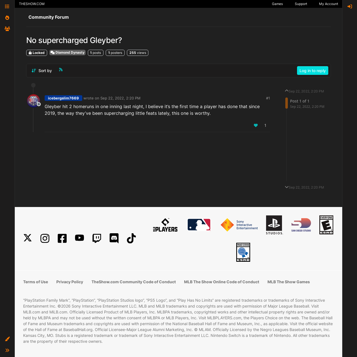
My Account (328, 4)
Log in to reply (313, 70)
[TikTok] (131, 238)
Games (277, 4)
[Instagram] (44, 238)
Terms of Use (35, 281)
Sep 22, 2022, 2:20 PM (120, 98)
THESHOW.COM (32, 4)
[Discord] (114, 238)
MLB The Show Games (288, 281)
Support (301, 4)
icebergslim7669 (63, 98)
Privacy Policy (69, 281)
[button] (7, 339)
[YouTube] (79, 238)
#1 (268, 98)
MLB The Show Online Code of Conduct (221, 281)
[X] (27, 238)
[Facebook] (62, 238)
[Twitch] (96, 238)
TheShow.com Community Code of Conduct (133, 281)
